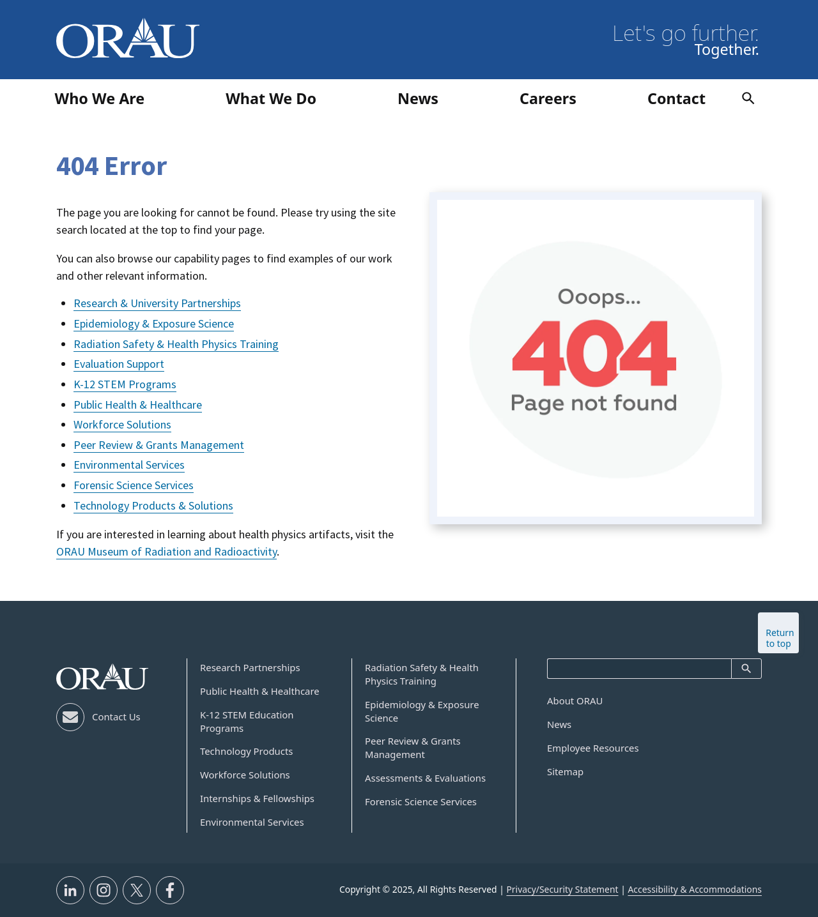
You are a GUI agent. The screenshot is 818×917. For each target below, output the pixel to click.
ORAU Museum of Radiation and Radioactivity (166, 551)
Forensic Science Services (133, 485)
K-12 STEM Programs (124, 384)
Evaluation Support (118, 363)
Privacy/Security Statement (562, 889)
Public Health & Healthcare (137, 404)
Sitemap (565, 771)
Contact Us (116, 716)
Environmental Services (129, 464)
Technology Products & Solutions (153, 505)
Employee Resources (593, 747)
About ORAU (575, 700)
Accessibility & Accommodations (695, 889)
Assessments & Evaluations (425, 777)
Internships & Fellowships (257, 798)
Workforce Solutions (122, 424)
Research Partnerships (250, 667)
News (559, 724)
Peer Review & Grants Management (158, 444)
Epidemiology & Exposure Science (153, 323)
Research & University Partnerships (157, 303)
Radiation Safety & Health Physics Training (176, 344)
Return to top (780, 637)
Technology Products (246, 751)
